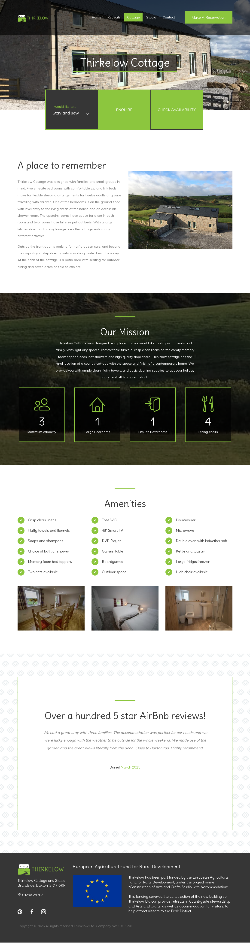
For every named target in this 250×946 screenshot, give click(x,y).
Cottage (133, 17)
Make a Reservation (209, 17)
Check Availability (177, 109)
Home (96, 17)
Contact (169, 17)
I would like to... (64, 107)
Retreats (114, 17)
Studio (151, 17)
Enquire (124, 109)
